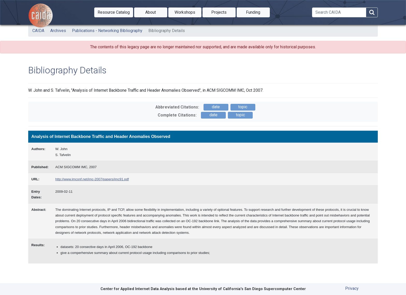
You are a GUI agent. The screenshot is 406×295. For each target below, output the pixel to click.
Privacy (352, 288)
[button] (113, 12)
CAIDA (38, 30)
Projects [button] (223, 12)
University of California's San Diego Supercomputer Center (252, 289)
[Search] (339, 12)
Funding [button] (258, 12)
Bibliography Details (166, 30)
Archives (58, 30)
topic (242, 106)
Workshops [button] (188, 12)
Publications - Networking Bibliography (107, 30)
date (216, 106)
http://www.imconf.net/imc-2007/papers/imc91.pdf (92, 179)
